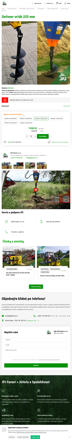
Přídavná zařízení (12, 9)
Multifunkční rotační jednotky (27, 9)
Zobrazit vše (66, 106)
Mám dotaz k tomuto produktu (58, 142)
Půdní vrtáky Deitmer (52, 9)
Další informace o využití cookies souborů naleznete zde (31, 432)
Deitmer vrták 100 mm (11, 118)
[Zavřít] (69, 437)
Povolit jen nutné (23, 437)
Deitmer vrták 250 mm (57, 118)
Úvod (3, 9)
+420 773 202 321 (16, 158)
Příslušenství (41, 9)
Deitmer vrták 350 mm (26, 123)
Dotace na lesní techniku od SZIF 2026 (52, 276)
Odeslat (36, 367)
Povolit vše (35, 437)
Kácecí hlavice (44, 269)
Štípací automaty (55, 269)
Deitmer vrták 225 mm (41, 118)
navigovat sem (31, 322)
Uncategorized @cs (12, 269)
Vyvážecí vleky (45, 272)
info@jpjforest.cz (32, 158)
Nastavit (11, 437)
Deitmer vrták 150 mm (26, 118)
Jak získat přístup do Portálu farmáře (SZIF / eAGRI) (18, 274)
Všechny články (36, 287)
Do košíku (43, 136)
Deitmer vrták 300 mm (11, 123)
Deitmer (11, 88)
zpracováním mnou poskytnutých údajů (48, 361)
